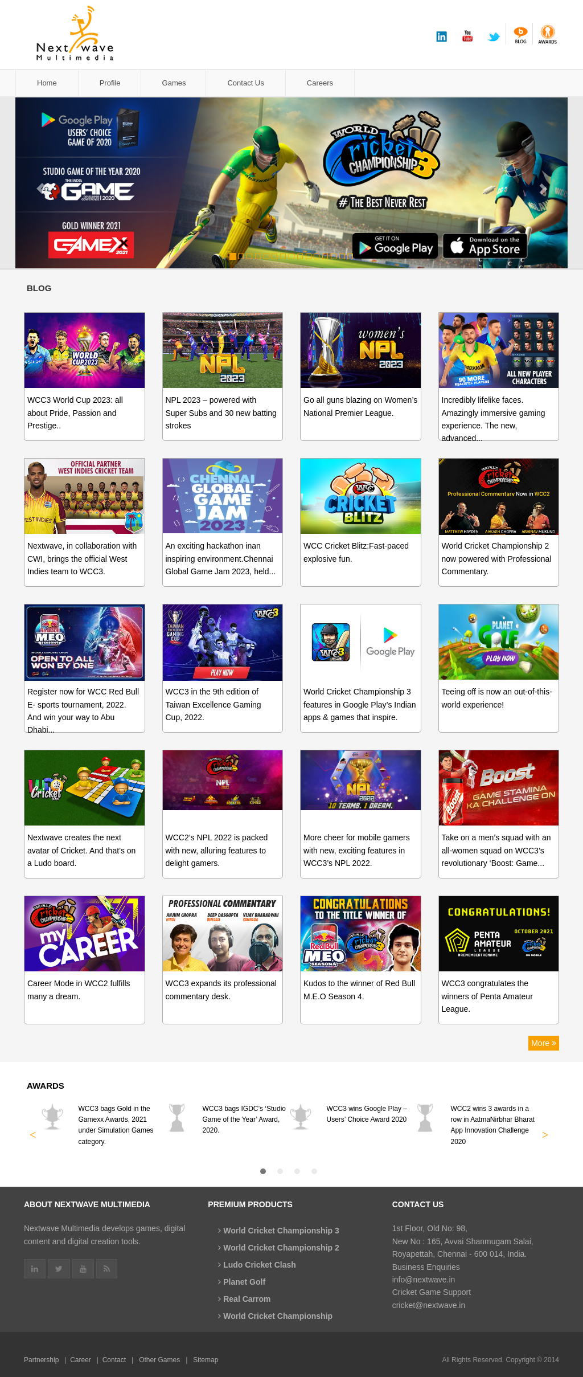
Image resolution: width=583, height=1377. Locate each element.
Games (174, 83)
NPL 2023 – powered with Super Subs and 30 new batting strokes (221, 412)
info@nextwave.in (423, 1279)
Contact (114, 1360)
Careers (320, 83)
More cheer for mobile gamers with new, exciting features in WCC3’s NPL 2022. (356, 850)
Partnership (41, 1360)
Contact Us (245, 83)
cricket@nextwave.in (429, 1305)
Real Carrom (244, 1299)
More (543, 1043)
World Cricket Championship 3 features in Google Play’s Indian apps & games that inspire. (359, 704)
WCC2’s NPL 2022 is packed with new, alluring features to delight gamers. (217, 850)
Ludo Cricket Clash (256, 1264)
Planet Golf (241, 1281)
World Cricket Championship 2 (278, 1247)
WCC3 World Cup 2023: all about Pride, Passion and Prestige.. (75, 412)
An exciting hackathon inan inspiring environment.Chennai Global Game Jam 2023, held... (221, 558)
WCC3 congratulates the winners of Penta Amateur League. (487, 996)
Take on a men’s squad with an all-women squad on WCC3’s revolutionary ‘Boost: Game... (496, 850)
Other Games (159, 1360)
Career (80, 1360)
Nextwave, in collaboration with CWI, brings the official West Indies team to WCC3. (82, 558)
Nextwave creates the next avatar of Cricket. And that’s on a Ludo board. (81, 850)
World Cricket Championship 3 (278, 1230)
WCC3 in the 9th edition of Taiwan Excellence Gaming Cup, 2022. (213, 704)
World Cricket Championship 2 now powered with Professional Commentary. (497, 558)
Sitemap (205, 1360)
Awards (45, 1085)
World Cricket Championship (275, 1316)
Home (47, 83)
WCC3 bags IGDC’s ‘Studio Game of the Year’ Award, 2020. (244, 1119)
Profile (110, 83)
